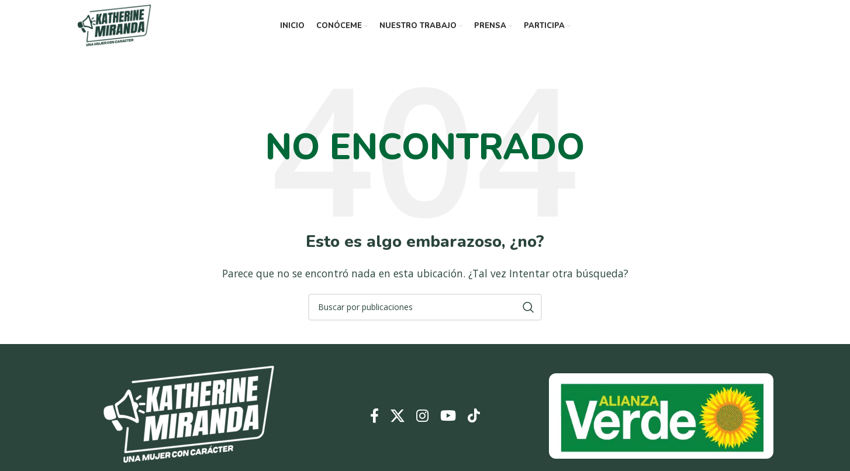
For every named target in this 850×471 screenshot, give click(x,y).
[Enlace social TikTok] (474, 416)
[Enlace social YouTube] (448, 416)
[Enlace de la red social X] (397, 416)
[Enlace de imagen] (189, 414)
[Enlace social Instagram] (422, 416)
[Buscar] (425, 307)
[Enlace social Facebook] (374, 416)
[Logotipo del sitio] (114, 25)
